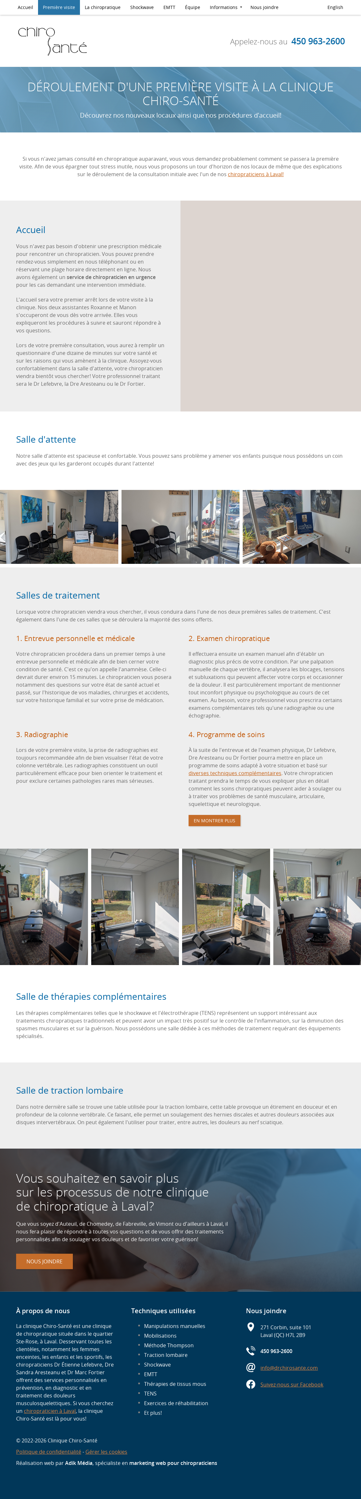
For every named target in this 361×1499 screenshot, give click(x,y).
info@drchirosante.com (289, 1367)
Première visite (59, 7)
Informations (224, 7)
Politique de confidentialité (48, 1451)
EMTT (169, 7)
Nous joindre (264, 7)
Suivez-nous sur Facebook (291, 1384)
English (335, 7)
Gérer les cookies (106, 1451)
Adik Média (79, 1463)
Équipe (192, 7)
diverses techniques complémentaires (235, 773)
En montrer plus (214, 820)
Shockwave (142, 7)
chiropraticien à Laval (50, 1410)
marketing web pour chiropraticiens (173, 1463)
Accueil (25, 7)
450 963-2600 (318, 41)
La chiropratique (103, 7)
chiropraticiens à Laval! (256, 174)
